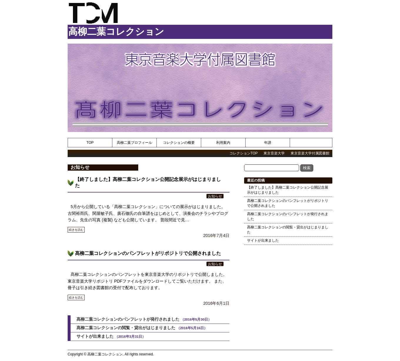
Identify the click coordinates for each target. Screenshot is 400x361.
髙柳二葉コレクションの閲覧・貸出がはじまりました (125, 327)
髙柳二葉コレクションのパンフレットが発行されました (127, 319)
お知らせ (215, 196)
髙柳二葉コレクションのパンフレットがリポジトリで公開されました (148, 253)
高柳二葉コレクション (116, 31)
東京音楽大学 (274, 153)
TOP (90, 143)
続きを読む (76, 229)
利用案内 (223, 143)
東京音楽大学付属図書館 (310, 153)
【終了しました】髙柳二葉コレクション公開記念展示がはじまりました (287, 189)
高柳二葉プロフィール (134, 143)
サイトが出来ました (95, 336)
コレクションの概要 (179, 143)
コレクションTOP (243, 153)
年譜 (267, 143)
